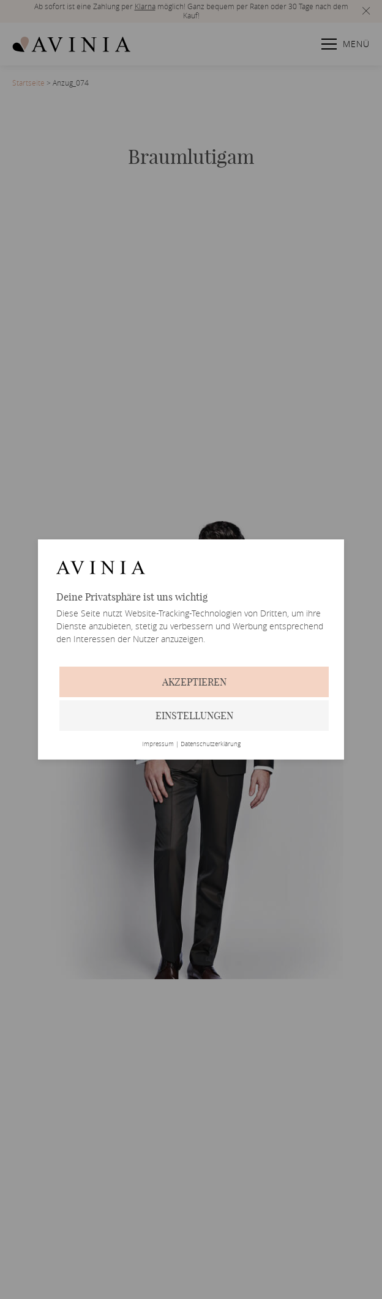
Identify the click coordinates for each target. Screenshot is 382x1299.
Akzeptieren (194, 682)
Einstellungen (194, 715)
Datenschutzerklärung (211, 744)
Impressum (158, 744)
